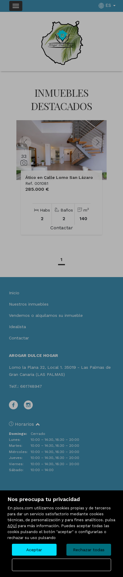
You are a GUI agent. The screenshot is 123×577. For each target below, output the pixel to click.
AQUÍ (12, 526)
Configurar (61, 564)
